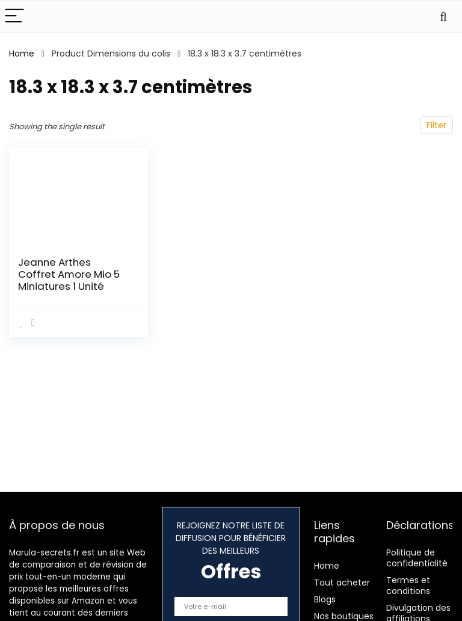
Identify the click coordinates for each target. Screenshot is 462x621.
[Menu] (14, 16)
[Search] (443, 16)
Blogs (325, 599)
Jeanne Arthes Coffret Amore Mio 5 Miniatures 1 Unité (69, 274)
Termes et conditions (408, 585)
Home (21, 53)
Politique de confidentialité (417, 557)
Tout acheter (342, 583)
